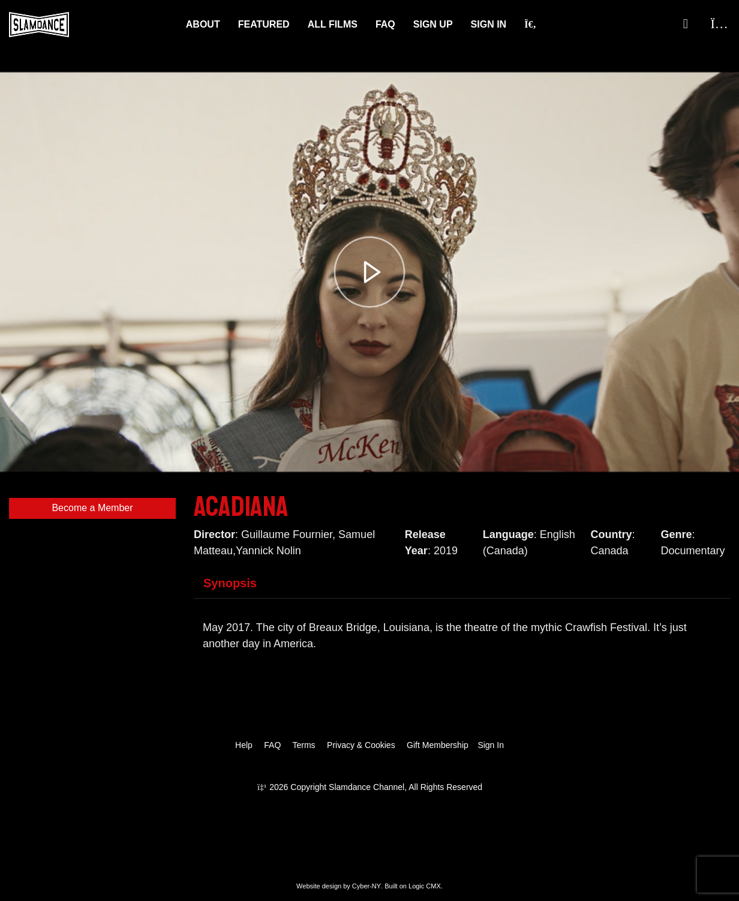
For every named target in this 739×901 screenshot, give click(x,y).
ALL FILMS (333, 24)
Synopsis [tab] (230, 583)
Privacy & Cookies (361, 745)
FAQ (385, 24)
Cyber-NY (366, 886)
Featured (264, 24)
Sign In (489, 24)
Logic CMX (424, 886)
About (203, 24)
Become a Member (92, 508)
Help (244, 745)
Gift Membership (437, 745)
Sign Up (433, 24)
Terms (303, 745)
